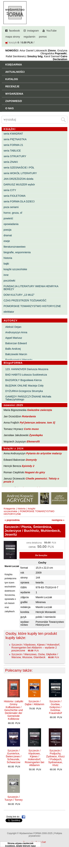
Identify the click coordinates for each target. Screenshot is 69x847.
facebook (14, 30)
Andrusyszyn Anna (16, 332)
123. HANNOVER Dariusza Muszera (26, 369)
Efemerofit (33, 441)
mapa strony (12, 36)
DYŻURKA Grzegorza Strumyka (24, 391)
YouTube (51, 30)
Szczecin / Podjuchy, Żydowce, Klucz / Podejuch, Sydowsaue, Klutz (55, 758)
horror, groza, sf (12, 212)
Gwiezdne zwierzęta (39, 410)
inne (5, 274)
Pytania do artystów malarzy (44, 453)
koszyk (13, 42)
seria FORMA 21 (13, 144)
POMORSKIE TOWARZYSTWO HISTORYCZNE (32, 306)
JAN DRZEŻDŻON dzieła (18, 178)
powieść (8, 218)
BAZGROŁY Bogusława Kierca (23, 380)
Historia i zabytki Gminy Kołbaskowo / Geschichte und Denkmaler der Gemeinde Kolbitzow (13, 710)
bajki (6, 263)
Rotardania (29, 416)
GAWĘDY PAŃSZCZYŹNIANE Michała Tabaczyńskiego (28, 398)
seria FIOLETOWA (14, 195)
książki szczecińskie (15, 269)
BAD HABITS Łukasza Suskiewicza (26, 374)
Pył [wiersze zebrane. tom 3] (37, 422)
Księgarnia (9, 508)
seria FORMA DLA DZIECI (19, 201)
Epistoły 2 (28, 466)
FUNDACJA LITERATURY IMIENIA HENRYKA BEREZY (30, 288)
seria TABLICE (12, 150)
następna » (58, 520)
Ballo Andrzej (13, 348)
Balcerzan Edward (16, 343)
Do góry (65, 833)
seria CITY (9, 190)
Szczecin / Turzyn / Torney (13, 798)
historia (7, 258)
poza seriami (11, 207)
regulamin (29, 36)
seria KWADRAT (13, 133)
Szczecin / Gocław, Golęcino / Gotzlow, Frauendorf (55, 707)
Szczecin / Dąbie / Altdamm (34, 703)
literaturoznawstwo (14, 246)
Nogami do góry (35, 472)
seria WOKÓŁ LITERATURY (20, 173)
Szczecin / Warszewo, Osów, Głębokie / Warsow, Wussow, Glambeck (34, 656)
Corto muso (31, 429)
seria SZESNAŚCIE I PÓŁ (18, 167)
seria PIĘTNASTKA (14, 139)
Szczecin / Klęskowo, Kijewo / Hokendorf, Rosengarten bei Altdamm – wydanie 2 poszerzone (35, 647)
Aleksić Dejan (13, 326)
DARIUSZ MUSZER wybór (19, 184)
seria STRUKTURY (14, 156)
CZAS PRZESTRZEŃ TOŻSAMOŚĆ (24, 300)
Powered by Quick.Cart (34, 842)
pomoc (43, 36)
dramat (7, 235)
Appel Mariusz (13, 337)
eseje (6, 241)
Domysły (31, 459)
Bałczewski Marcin (16, 354)
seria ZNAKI (10, 161)
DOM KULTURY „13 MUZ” (18, 294)
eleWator (8, 311)
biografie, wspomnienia (17, 252)
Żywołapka (36, 435)
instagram (33, 30)
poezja (7, 229)
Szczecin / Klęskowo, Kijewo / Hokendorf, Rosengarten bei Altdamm (34, 758)
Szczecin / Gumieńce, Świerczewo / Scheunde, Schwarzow (13, 756)
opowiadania (10, 224)
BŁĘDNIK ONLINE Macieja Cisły (24, 385)
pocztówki (9, 280)
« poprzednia (12, 520)
